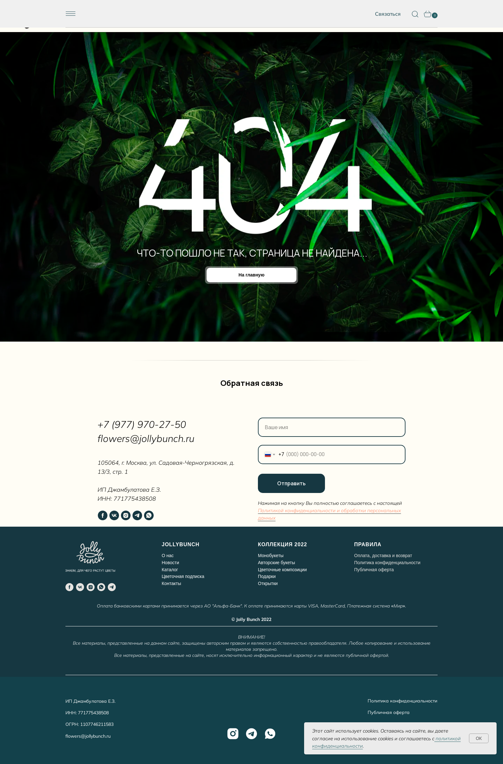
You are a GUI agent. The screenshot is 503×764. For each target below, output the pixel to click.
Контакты (171, 583)
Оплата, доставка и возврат (383, 555)
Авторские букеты (276, 562)
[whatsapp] (149, 515)
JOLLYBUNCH (181, 544)
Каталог (170, 569)
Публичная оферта (389, 712)
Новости (170, 562)
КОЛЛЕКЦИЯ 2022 (282, 544)
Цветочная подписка (183, 576)
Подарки (267, 576)
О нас (168, 555)
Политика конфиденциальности (387, 562)
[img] (252, 14)
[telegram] (137, 515)
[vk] (114, 515)
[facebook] (102, 515)
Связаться (388, 14)
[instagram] (126, 515)
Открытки (268, 583)
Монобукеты (271, 555)
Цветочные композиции (282, 569)
